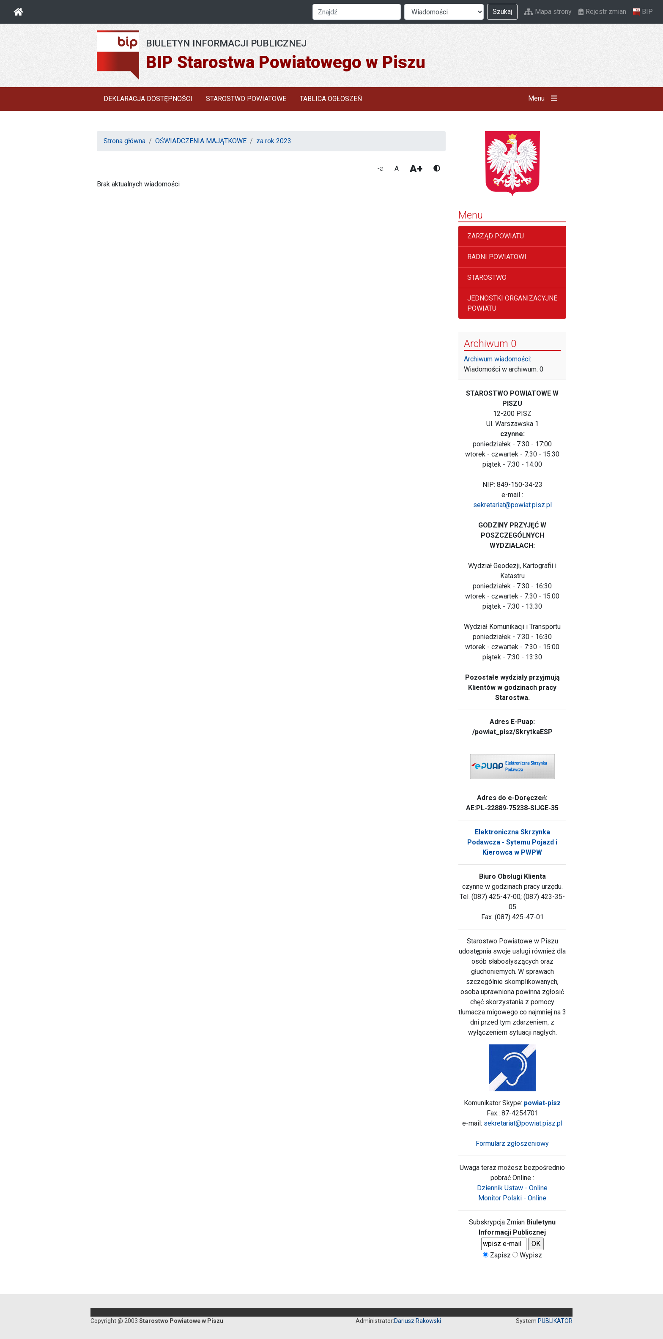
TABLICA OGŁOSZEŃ (331, 99)
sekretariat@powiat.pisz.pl (512, 505)
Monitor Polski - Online (512, 1198)
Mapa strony (548, 12)
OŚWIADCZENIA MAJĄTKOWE (201, 141)
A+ (416, 169)
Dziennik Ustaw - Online (512, 1188)
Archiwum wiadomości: (497, 359)
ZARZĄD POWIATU (495, 236)
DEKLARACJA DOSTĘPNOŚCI (148, 99)
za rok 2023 (273, 141)
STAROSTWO (487, 277)
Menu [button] (544, 98)
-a (381, 168)
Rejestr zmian (602, 12)
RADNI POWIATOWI (496, 257)
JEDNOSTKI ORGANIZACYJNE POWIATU (512, 303)
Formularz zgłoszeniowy (512, 1144)
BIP (643, 12)
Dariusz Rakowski (417, 1320)
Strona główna (124, 141)
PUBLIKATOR (555, 1320)
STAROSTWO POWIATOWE (246, 99)
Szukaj (502, 12)
